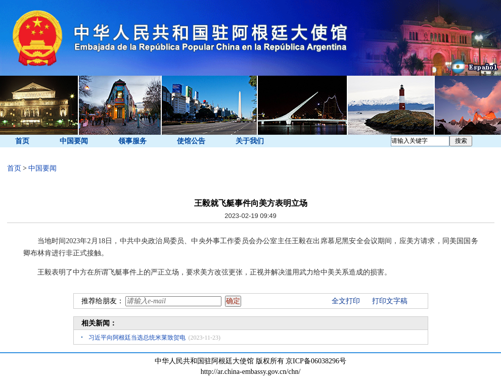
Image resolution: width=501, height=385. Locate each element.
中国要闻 (74, 141)
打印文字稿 (389, 301)
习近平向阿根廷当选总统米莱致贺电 (137, 337)
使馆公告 (191, 141)
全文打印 (346, 301)
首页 (22, 141)
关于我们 (250, 141)
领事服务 (132, 141)
